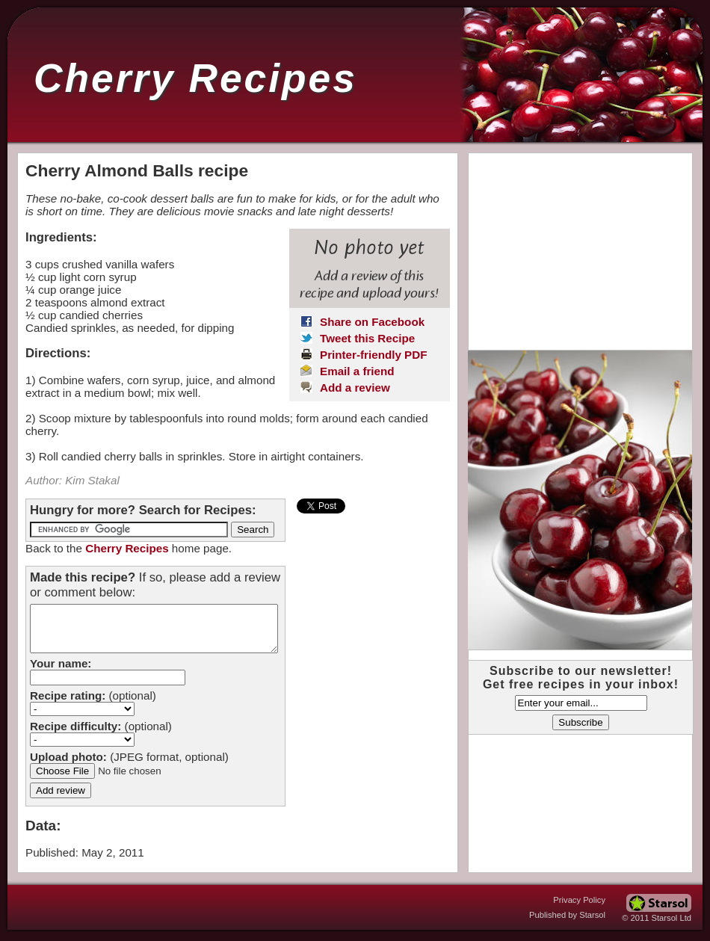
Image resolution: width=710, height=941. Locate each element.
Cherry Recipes (195, 78)
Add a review (355, 387)
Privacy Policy (579, 899)
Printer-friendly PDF (373, 354)
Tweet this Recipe (367, 338)
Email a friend (357, 371)
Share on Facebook (372, 321)
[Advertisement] (580, 246)
